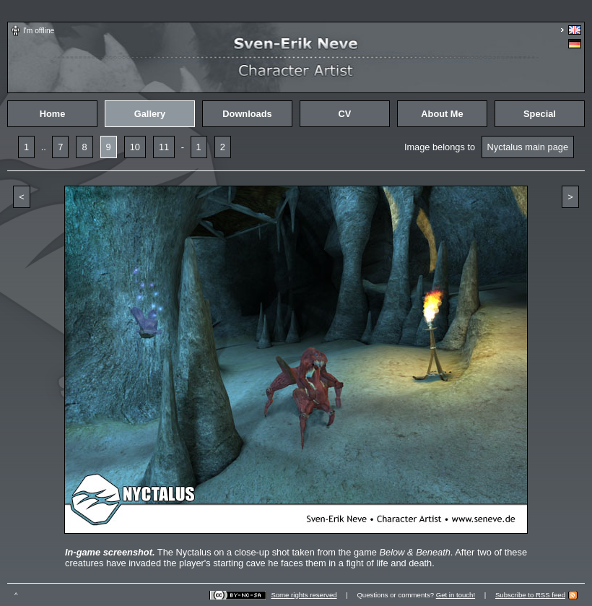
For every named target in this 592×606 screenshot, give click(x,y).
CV (345, 113)
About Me (442, 113)
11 (164, 147)
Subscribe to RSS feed (530, 595)
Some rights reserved (303, 595)
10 (135, 147)
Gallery (149, 113)
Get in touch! (455, 595)
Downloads (246, 113)
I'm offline (38, 31)
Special (539, 113)
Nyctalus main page (527, 147)
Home (53, 113)
